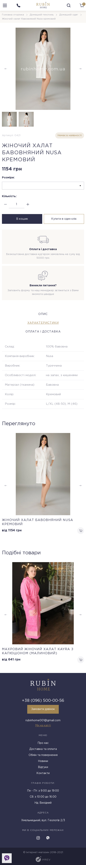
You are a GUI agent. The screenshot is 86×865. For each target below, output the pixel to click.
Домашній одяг (68, 15)
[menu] (5, 5)
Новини (43, 761)
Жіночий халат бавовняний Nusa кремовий (37, 522)
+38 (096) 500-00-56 (43, 700)
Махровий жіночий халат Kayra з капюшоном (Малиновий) (37, 651)
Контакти (43, 773)
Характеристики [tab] (43, 323)
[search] (69, 5)
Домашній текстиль (42, 15)
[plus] (27, 204)
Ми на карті (43, 725)
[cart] (81, 5)
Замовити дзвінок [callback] (43, 709)
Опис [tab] (43, 314)
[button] (80, 69)
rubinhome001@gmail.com (43, 720)
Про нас (43, 743)
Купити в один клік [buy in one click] (64, 219)
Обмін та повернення (43, 755)
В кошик (22, 219)
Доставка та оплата (43, 749)
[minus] (5, 204)
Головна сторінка (13, 15)
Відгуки (43, 767)
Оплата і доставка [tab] (43, 332)
